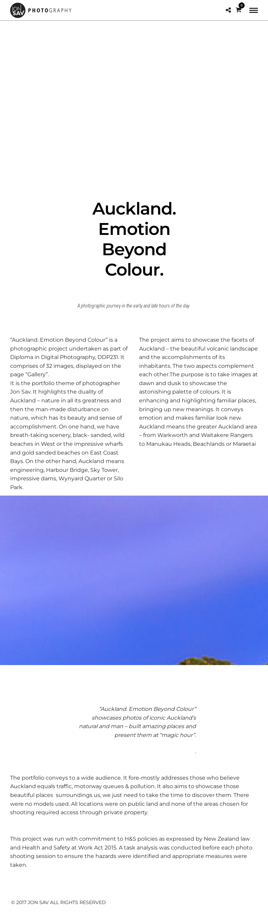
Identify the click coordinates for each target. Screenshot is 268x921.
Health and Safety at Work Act (62, 847)
